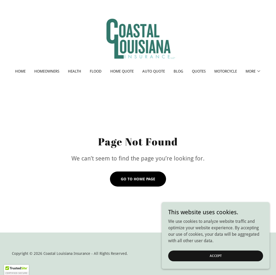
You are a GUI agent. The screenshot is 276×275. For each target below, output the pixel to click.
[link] (138, 38)
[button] (253, 71)
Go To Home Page (138, 179)
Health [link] (74, 71)
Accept (216, 256)
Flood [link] (96, 71)
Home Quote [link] (122, 71)
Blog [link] (178, 71)
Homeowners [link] (46, 71)
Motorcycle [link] (225, 71)
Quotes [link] (199, 71)
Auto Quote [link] (153, 71)
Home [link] (20, 71)
